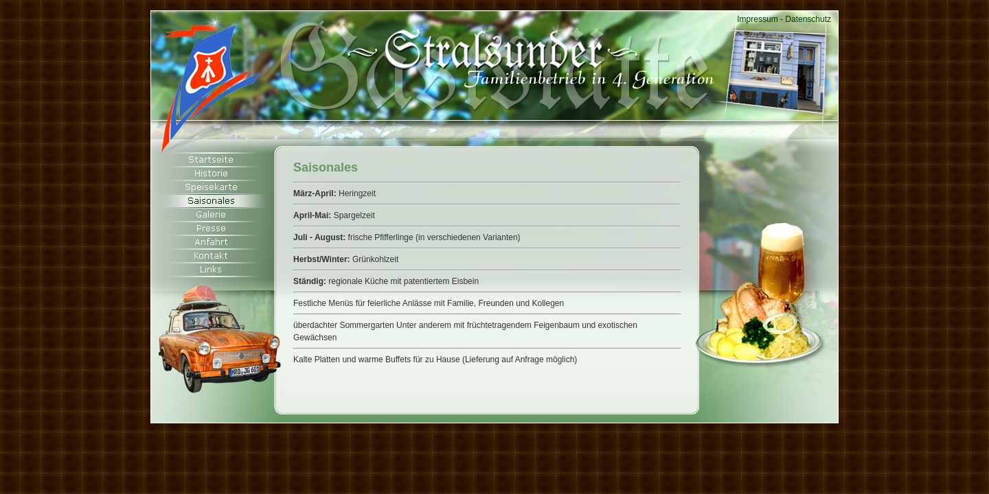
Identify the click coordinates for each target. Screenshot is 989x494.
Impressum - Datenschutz (784, 19)
